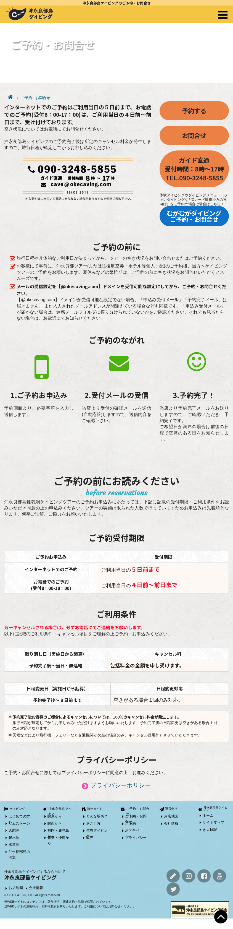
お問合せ (194, 135)
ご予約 (130, 823)
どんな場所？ (97, 816)
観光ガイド (94, 808)
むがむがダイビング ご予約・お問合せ (194, 216)
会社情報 (171, 823)
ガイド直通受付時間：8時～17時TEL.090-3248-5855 (194, 168)
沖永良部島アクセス (60, 809)
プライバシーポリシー (121, 785)
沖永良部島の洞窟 (19, 852)
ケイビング (17, 808)
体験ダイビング (97, 831)
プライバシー (136, 838)
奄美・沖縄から (58, 838)
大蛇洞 (14, 830)
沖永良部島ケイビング (215, 808)
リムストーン (19, 823)
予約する (194, 110)
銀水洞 (14, 838)
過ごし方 (93, 823)
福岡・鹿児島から (58, 831)
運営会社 (171, 808)
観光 (89, 838)
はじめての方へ (19, 817)
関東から (54, 816)
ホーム (208, 815)
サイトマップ (213, 822)
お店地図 (171, 816)
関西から (54, 823)
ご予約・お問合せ (35, 98)
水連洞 (14, 844)
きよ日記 (210, 829)
